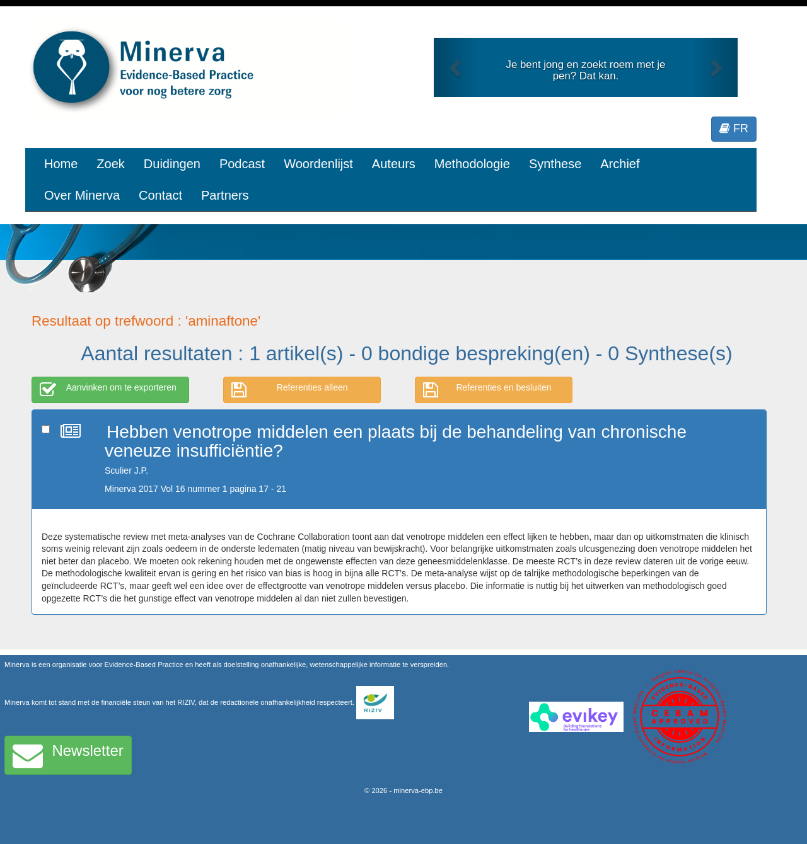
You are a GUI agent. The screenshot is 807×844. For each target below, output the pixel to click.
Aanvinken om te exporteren (108, 390)
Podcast (242, 164)
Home (61, 164)
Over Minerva (82, 195)
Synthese (555, 164)
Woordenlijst (318, 164)
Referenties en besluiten (487, 390)
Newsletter (68, 755)
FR (733, 128)
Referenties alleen (289, 390)
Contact (160, 195)
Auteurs (393, 164)
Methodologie (472, 164)
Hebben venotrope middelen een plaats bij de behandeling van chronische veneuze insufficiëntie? (396, 441)
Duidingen (172, 164)
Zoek (110, 164)
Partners (225, 195)
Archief (619, 164)
